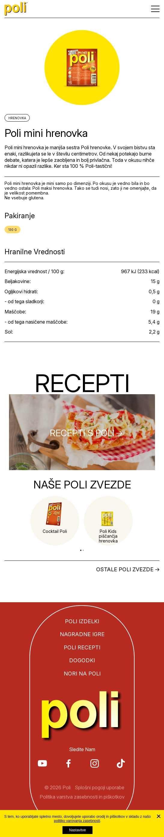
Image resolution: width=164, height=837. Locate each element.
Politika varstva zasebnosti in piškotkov (82, 797)
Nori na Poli (82, 673)
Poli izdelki (82, 621)
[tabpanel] (54, 520)
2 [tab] (83, 550)
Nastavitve (77, 830)
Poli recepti (82, 647)
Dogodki (82, 660)
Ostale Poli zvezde (124, 569)
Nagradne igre (82, 634)
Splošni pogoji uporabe (99, 787)
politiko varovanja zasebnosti (77, 821)
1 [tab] (80, 550)
